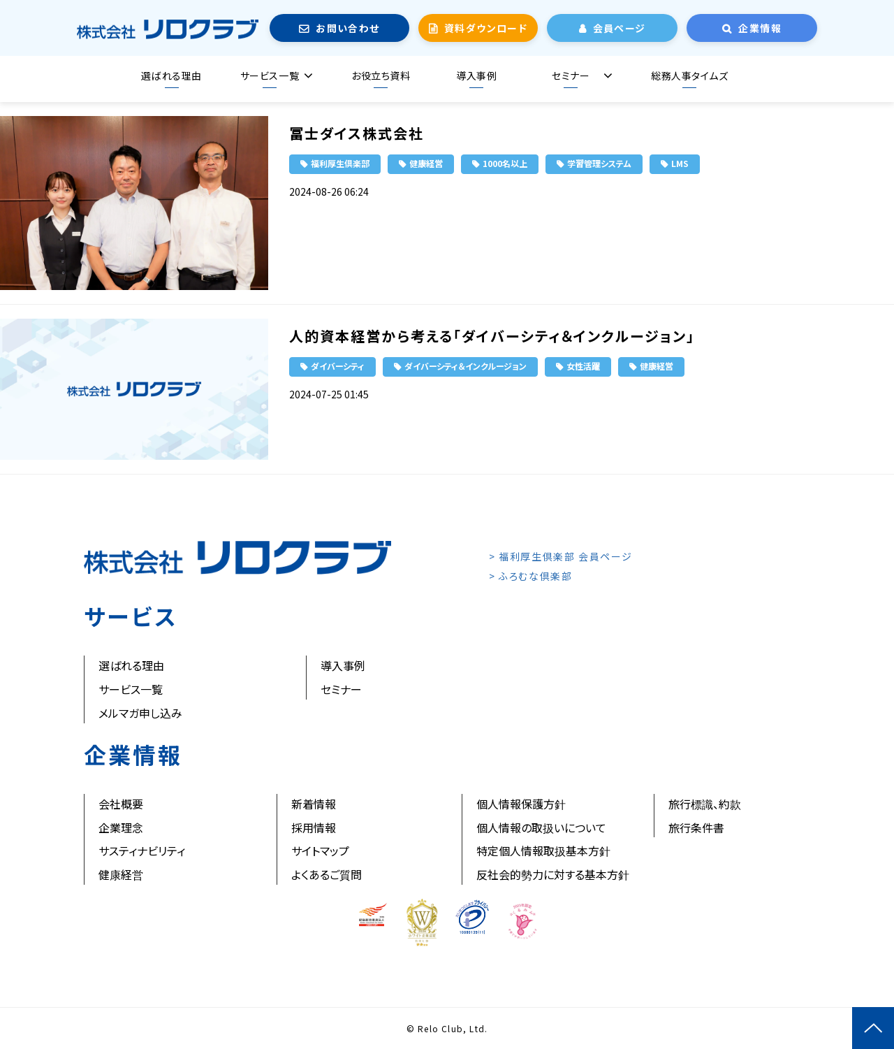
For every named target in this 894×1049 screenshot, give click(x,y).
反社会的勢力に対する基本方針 (552, 874)
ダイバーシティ (338, 366)
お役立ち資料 (380, 75)
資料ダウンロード (485, 28)
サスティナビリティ (141, 850)
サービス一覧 (269, 75)
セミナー (570, 75)
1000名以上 (505, 163)
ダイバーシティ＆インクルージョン (465, 366)
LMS (680, 163)
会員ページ (619, 28)
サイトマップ (320, 850)
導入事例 (476, 75)
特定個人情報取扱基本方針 (543, 850)
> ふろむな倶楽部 (530, 576)
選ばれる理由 (171, 75)
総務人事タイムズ (689, 75)
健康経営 (426, 163)
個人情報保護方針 (521, 803)
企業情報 (760, 28)
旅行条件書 (696, 827)
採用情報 (313, 827)
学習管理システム (599, 163)
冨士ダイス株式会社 (356, 133)
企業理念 (120, 827)
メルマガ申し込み (140, 712)
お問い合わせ (347, 28)
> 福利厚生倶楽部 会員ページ (561, 556)
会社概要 (120, 803)
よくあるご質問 (326, 874)
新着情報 (313, 803)
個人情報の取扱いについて (541, 827)
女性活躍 (583, 366)
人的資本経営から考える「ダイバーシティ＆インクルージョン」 (492, 336)
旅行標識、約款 (704, 803)
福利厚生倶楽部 (340, 163)
